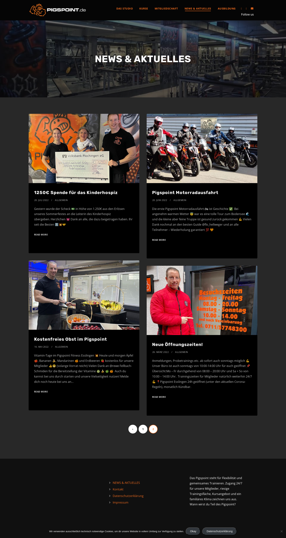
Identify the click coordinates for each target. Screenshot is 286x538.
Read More (41, 234)
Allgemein (61, 200)
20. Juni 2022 (159, 200)
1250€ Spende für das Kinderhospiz (76, 192)
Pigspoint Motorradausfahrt (185, 192)
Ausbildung (227, 8)
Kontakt (118, 489)
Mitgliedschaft (166, 8)
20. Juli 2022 (41, 200)
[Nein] (281, 531)
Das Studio (124, 8)
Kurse (143, 8)
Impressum (120, 502)
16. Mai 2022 (41, 346)
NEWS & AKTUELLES (198, 8)
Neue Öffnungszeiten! (177, 344)
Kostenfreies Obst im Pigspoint (70, 339)
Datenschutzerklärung (128, 496)
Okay (193, 531)
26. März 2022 (160, 352)
